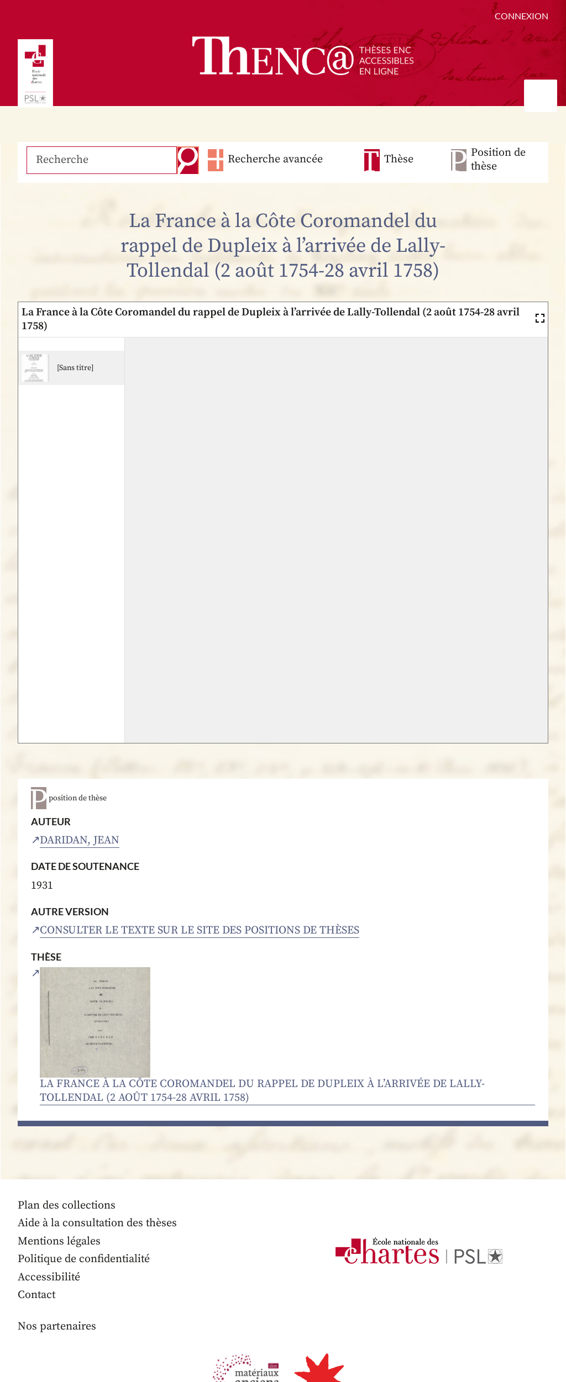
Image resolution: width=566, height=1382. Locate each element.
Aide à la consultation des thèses (98, 1224)
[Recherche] (101, 160)
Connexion (521, 15)
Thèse (398, 160)
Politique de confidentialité (84, 1260)
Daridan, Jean (79, 840)
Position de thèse (498, 160)
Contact (37, 1295)
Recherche (187, 160)
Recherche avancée (274, 160)
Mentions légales (59, 1242)
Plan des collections (67, 1206)
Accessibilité (49, 1278)
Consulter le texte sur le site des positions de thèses (199, 930)
